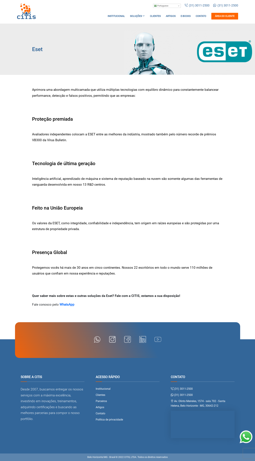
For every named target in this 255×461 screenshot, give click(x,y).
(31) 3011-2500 (197, 5)
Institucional (116, 16)
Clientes (155, 16)
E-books (186, 16)
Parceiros (101, 401)
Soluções (137, 16)
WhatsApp (67, 304)
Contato (201, 16)
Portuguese (161, 5)
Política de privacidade (109, 419)
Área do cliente (225, 16)
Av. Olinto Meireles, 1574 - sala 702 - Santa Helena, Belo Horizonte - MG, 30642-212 (198, 403)
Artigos (171, 16)
